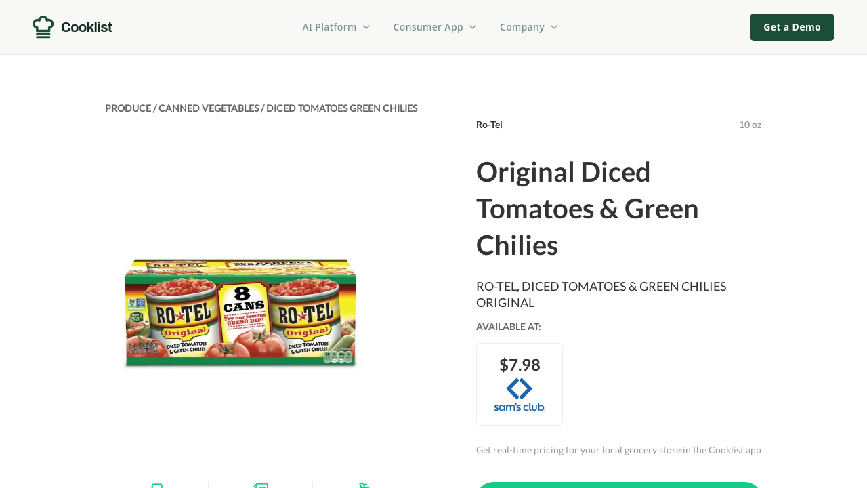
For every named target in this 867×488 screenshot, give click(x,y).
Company (529, 26)
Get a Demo (792, 26)
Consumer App (436, 26)
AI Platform (337, 26)
